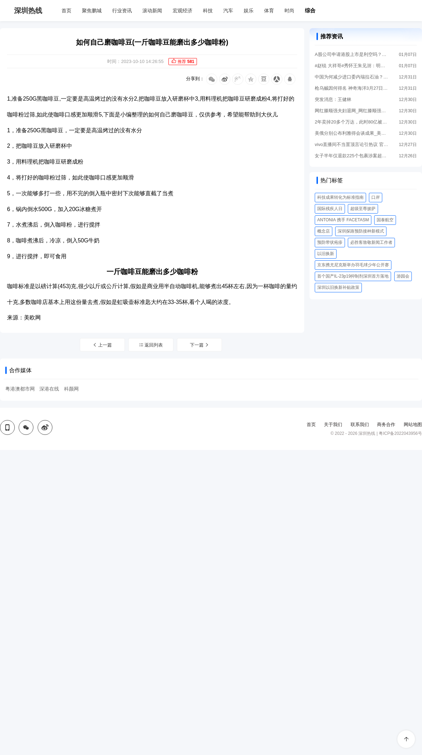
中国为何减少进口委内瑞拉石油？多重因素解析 (352, 77)
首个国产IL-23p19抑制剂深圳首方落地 (353, 276)
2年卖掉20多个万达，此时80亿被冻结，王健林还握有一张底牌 (352, 122)
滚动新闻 (152, 10)
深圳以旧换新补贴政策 (338, 287)
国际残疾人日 (330, 208)
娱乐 (249, 10)
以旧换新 (325, 253)
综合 (310, 10)
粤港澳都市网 (20, 389)
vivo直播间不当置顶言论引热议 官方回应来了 (352, 144)
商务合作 (386, 424)
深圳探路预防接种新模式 (361, 231)
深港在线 (49, 389)
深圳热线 (28, 10)
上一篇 (102, 345)
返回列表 (151, 345)
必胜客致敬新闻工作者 (371, 242)
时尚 (289, 10)
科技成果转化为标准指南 (340, 197)
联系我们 (360, 424)
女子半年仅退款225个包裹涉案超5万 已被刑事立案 (352, 155)
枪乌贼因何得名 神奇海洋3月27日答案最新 (352, 88)
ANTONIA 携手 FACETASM (343, 219)
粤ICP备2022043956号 (400, 433)
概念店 (323, 231)
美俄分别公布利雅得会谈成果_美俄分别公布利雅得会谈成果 (352, 133)
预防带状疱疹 (330, 242)
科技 (208, 10)
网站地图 (413, 424)
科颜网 (71, 389)
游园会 (403, 276)
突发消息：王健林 (333, 99)
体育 (269, 10)
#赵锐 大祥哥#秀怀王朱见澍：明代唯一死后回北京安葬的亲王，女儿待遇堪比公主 (352, 65)
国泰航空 (385, 219)
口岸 (375, 197)
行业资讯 (122, 10)
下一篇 (200, 345)
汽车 (228, 10)
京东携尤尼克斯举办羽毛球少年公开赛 (353, 264)
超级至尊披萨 (363, 208)
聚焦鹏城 (92, 10)
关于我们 (333, 424)
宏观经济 (182, 10)
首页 (66, 10)
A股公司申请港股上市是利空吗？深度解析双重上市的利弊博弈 (352, 54)
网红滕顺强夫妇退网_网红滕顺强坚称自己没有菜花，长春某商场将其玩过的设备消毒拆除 (352, 110)
